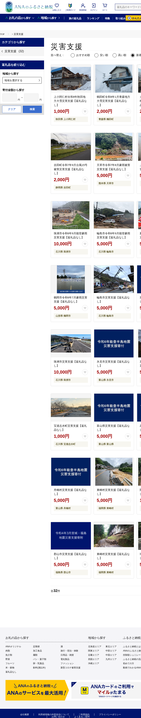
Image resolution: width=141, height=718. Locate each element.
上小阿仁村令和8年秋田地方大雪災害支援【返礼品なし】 (70, 101)
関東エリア (93, 650)
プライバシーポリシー (110, 714)
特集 (107, 18)
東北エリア (111, 646)
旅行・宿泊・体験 (69, 650)
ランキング (93, 18)
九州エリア (111, 659)
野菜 (8, 659)
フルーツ (10, 663)
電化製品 (65, 659)
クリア (12, 109)
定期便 (36, 646)
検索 (32, 109)
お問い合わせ (58, 716)
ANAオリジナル (13, 646)
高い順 (122, 55)
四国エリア (93, 659)
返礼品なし (11, 672)
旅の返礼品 (75, 18)
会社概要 (24, 714)
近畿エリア (93, 655)
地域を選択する (13, 80)
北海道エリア (94, 646)
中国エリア (111, 655)
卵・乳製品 (38, 663)
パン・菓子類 (39, 659)
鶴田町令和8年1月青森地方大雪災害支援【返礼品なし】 (113, 101)
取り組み (120, 18)
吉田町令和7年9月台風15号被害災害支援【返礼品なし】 (70, 169)
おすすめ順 (83, 55)
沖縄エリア (93, 663)
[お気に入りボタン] (85, 111)
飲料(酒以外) (39, 667)
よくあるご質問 (82, 716)
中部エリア (111, 650)
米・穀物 (10, 667)
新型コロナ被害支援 (70, 667)
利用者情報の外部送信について (53, 714)
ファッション (67, 663)
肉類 (8, 650)
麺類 (35, 655)
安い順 (104, 55)
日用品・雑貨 (67, 655)
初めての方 (128, 663)
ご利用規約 (84, 714)
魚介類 (9, 655)
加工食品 (37, 650)
